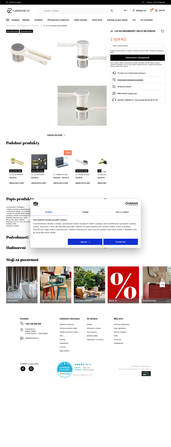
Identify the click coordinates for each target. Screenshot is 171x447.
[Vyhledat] (112, 10)
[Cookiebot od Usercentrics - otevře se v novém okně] (127, 204)
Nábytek (26, 20)
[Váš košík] (160, 10)
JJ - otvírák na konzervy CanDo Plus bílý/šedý (83, 174)
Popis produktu (20, 198)
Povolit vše (120, 242)
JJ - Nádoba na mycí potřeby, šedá (61, 174)
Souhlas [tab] (48, 212)
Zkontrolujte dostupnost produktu (130, 80)
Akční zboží (97, 20)
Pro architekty (146, 20)
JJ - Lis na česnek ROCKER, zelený (39, 174)
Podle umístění (80, 20)
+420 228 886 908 (159, 2)
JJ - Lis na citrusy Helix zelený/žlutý (17, 174)
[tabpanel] (17, 170)
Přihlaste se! (141, 11)
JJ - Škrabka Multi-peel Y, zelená (105, 174)
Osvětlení (38, 20)
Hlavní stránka (11, 26)
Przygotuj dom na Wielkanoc (29, 26)
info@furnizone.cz (32, 338)
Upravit (85, 242)
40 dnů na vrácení (13, 2)
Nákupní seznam (152, 9)
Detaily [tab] (85, 212)
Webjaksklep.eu (145, 366)
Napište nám (132, 93)
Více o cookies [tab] (122, 212)
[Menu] (14, 19)
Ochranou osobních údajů (141, 50)
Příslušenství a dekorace (58, 20)
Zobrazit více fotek (56, 135)
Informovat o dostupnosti (137, 58)
